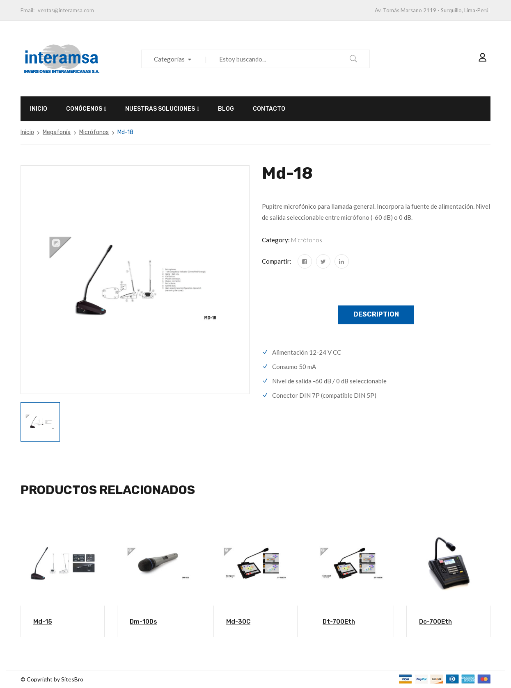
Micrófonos (94, 132)
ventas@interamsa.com (66, 10)
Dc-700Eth (435, 621)
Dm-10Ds (143, 621)
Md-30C (238, 621)
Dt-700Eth (339, 621)
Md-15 (42, 621)
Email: (27, 10)
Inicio (27, 132)
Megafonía (57, 132)
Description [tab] (376, 314)
